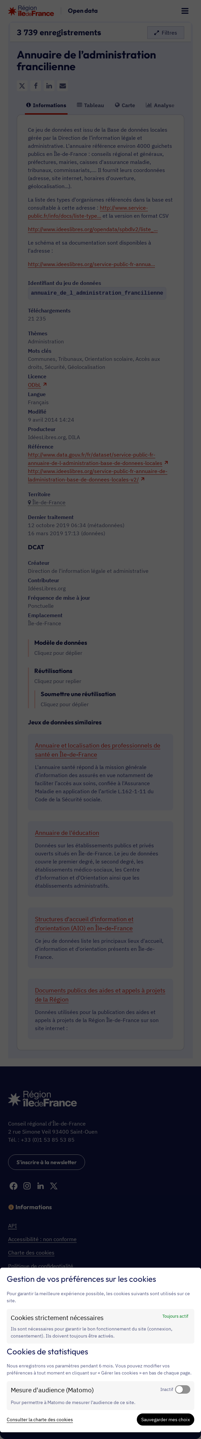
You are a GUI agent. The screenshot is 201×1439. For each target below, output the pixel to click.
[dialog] (100, 1350)
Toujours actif (175, 1316)
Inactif (166, 1389)
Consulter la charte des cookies (40, 1419)
